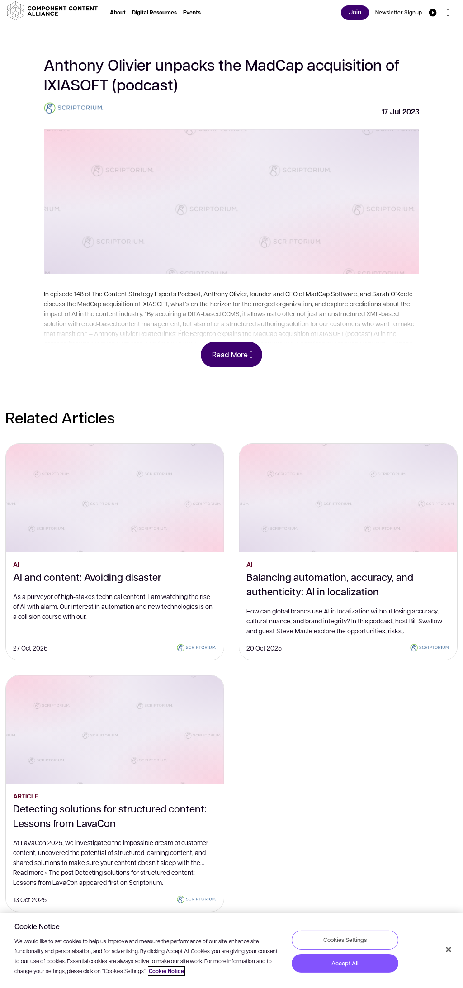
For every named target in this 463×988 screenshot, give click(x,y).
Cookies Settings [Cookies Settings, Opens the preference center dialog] (345, 940)
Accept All (345, 963)
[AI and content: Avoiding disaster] (115, 498)
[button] (54, 10)
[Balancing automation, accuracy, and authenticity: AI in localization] (348, 498)
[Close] (448, 950)
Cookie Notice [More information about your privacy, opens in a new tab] (166, 971)
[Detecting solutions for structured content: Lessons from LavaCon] (115, 729)
